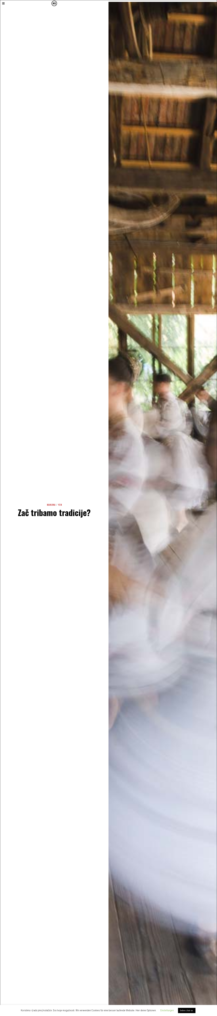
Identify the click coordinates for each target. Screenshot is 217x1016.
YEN (60, 504)
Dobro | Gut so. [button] (186, 1010)
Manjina (51, 504)
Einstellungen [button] (167, 1010)
